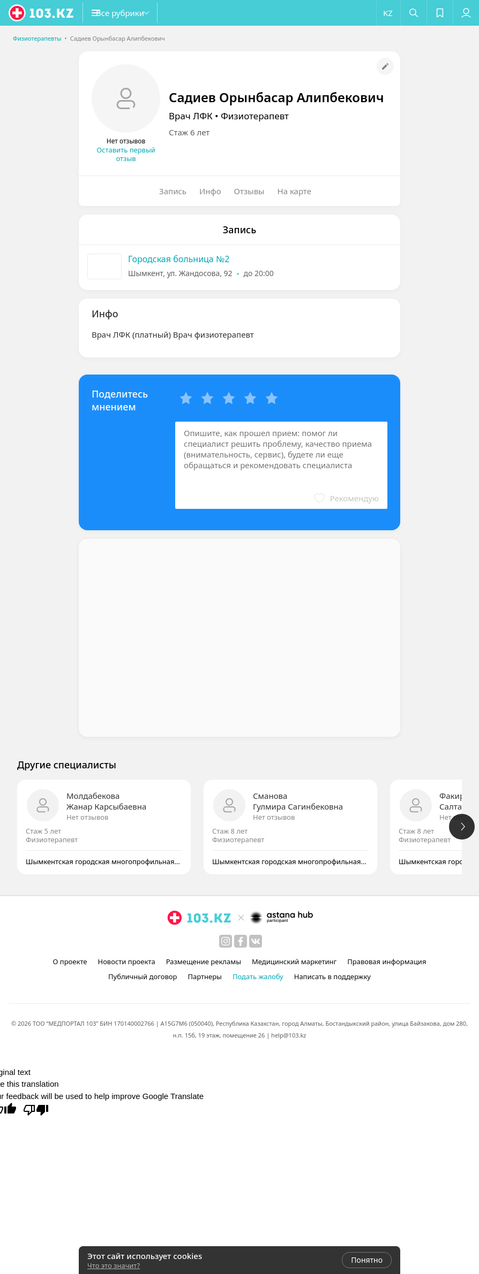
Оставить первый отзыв (125, 154)
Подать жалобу (258, 976)
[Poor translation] (36, 1109)
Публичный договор (142, 976)
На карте (294, 191)
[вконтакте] (255, 941)
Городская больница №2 (178, 259)
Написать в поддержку (332, 976)
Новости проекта (126, 961)
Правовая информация (386, 961)
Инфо (210, 191)
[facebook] (240, 941)
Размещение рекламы (203, 961)
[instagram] (225, 941)
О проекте (70, 961)
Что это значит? (113, 1265)
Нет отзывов (87, 817)
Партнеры (205, 976)
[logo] (42, 12)
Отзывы (249, 191)
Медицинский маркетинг (294, 961)
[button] (134, 13)
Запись (172, 191)
